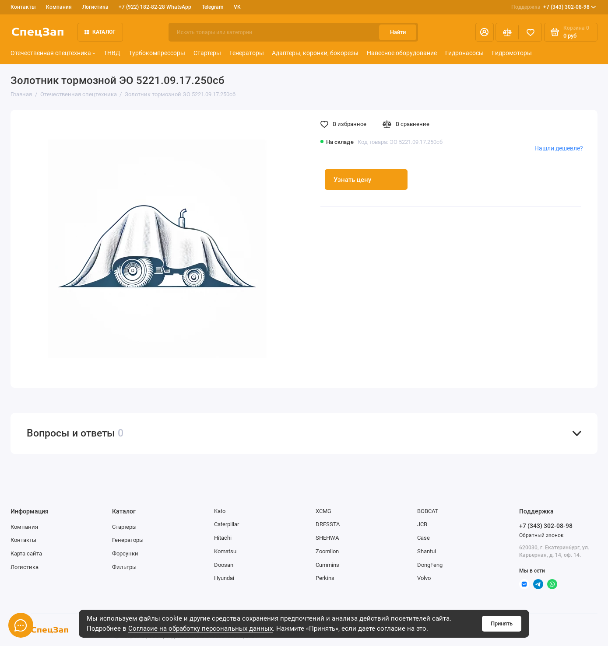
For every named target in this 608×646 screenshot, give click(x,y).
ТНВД (112, 52)
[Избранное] (530, 32)
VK (237, 7)
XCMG (323, 511)
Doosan (223, 565)
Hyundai (224, 578)
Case (423, 537)
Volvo (424, 578)
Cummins (327, 565)
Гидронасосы (464, 52)
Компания (59, 7)
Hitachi (223, 537)
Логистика (95, 7)
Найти (398, 32)
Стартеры (207, 52)
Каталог (100, 32)
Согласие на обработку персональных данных (200, 628)
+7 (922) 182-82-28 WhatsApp (155, 7)
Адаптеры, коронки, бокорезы (315, 52)
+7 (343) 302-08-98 (553, 7)
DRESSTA (328, 524)
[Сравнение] (507, 32)
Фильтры (124, 567)
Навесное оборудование (402, 52)
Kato (219, 511)
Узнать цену (352, 180)
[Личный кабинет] (484, 32)
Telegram (212, 7)
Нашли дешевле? (558, 148)
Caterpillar (226, 524)
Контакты (23, 7)
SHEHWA (327, 537)
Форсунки (125, 553)
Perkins (325, 578)
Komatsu (225, 551)
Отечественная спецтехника (53, 52)
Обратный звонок (541, 535)
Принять (502, 623)
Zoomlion (327, 551)
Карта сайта (26, 553)
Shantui (426, 551)
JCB (422, 524)
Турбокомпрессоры (157, 52)
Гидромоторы (512, 52)
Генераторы (246, 52)
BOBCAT (427, 511)
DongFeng (430, 565)
